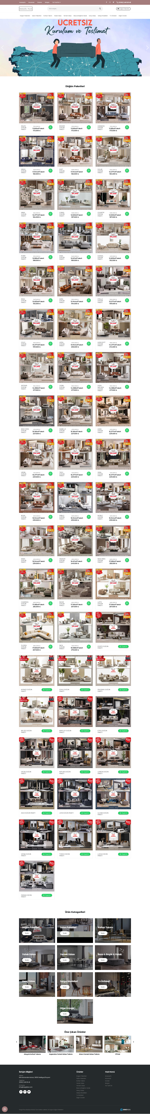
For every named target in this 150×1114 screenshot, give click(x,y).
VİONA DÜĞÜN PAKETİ (26, 856)
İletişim (47, 2)
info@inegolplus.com (26, 1088)
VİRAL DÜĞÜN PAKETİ (100, 475)
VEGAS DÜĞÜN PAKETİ (26, 773)
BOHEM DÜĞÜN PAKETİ (62, 128)
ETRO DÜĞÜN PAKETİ (102, 732)
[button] (2, 49)
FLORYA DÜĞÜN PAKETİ (23, 648)
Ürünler (39, 2)
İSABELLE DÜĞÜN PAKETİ (62, 431)
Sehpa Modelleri (103, 17)
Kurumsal (31, 2)
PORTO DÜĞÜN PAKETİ (103, 648)
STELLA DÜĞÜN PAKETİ (100, 301)
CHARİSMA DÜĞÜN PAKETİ (24, 604)
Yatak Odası (58, 17)
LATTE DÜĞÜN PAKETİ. (100, 604)
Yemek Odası (68, 17)
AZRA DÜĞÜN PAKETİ (62, 301)
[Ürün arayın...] (75, 9)
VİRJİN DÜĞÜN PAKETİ (23, 475)
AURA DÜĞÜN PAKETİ (100, 431)
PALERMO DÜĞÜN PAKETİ (104, 691)
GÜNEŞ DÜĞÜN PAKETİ (62, 215)
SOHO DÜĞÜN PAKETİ (64, 691)
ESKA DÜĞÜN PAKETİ (62, 258)
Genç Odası (92, 17)
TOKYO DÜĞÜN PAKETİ (64, 856)
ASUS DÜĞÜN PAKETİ (28, 814)
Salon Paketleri (36, 17)
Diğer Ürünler (123, 17)
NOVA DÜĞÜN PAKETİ (23, 518)
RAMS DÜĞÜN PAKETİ (23, 561)
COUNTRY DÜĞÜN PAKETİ (101, 215)
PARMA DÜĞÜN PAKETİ (26, 897)
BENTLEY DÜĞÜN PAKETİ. (65, 732)
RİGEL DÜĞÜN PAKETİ (23, 301)
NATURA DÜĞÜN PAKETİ (65, 773)
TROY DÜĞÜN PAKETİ (62, 475)
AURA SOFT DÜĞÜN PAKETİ (101, 345)
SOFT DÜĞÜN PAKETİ (62, 172)
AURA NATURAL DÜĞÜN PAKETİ (101, 389)
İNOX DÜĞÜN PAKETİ (62, 648)
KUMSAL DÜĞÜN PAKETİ (100, 258)
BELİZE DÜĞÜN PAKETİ (26, 732)
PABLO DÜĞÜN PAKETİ (62, 518)
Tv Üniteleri (113, 17)
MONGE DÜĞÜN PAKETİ (26, 691)
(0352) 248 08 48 (25, 1083)
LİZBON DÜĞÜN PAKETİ (103, 773)
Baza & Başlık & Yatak (80, 17)
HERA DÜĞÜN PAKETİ (62, 345)
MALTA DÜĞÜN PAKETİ (23, 128)
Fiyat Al (123, 647)
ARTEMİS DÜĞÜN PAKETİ (24, 388)
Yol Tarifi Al (56, 2)
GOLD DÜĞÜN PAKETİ (23, 345)
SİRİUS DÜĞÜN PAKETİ (23, 172)
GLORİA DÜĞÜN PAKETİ (103, 815)
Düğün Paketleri (120, 9)
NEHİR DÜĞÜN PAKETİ (62, 604)
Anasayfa (22, 2)
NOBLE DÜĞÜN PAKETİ (100, 518)
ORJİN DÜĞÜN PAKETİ (62, 388)
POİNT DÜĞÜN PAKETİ (23, 258)
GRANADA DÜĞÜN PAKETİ (101, 128)
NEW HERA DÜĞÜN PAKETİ (25, 431)
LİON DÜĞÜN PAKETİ (66, 814)
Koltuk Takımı (47, 17)
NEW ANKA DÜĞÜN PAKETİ (101, 561)
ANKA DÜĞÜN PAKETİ (23, 215)
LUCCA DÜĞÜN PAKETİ (103, 856)
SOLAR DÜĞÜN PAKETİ (100, 172)
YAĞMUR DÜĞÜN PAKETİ (62, 561)
